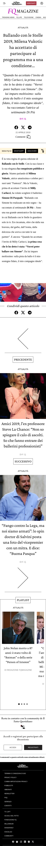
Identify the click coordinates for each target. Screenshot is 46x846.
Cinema (38, 17)
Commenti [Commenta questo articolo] (23, 137)
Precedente (23, 359)
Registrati (33, 747)
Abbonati (31, 3)
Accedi (13, 747)
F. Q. (24, 119)
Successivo (23, 461)
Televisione (29, 17)
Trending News (8, 17)
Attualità (23, 28)
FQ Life (19, 17)
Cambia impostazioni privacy (16, 781)
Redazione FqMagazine (19, 670)
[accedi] (41, 3)
